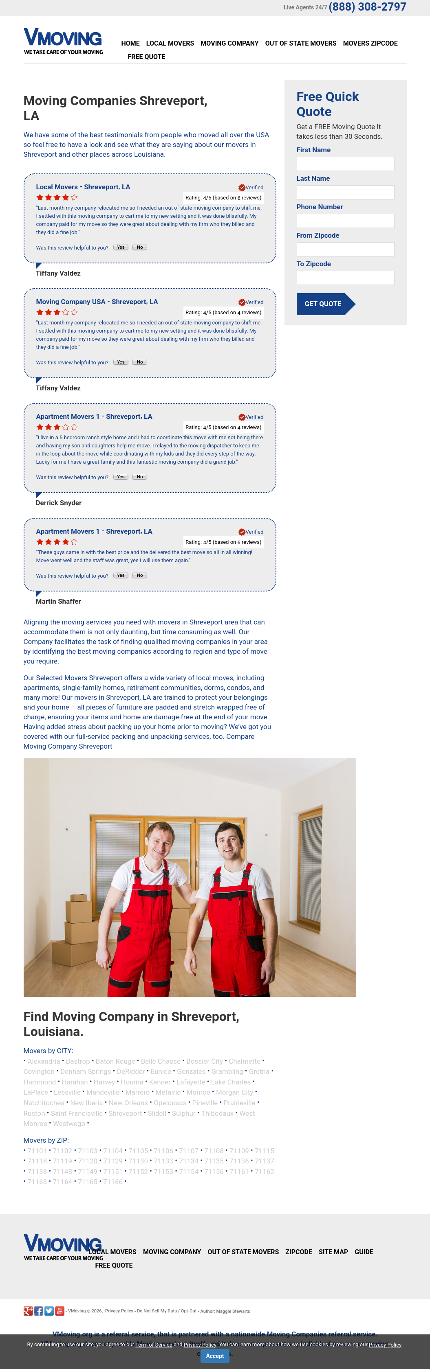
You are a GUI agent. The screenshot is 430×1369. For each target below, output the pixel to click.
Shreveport (125, 1113)
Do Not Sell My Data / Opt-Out (166, 1311)
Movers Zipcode (370, 43)
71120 (87, 1161)
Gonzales (191, 1071)
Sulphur (184, 1113)
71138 (37, 1171)
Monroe (198, 1092)
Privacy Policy (119, 1311)
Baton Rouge (115, 1061)
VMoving (77, 1311)
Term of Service (153, 1345)
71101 (37, 1150)
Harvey (104, 1082)
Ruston (34, 1113)
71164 (62, 1182)
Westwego (69, 1123)
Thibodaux (217, 1113)
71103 (87, 1150)
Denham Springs (85, 1071)
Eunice (161, 1071)
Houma (132, 1082)
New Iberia (86, 1103)
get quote (323, 304)
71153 (163, 1171)
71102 (62, 1150)
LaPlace (36, 1092)
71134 (188, 1161)
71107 (188, 1150)
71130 (138, 1161)
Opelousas (170, 1103)
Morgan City (234, 1092)
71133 (163, 1161)
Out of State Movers (301, 43)
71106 (163, 1150)
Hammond (40, 1082)
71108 (214, 1150)
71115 (264, 1150)
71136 (239, 1161)
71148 (62, 1171)
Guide (364, 1252)
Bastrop (78, 1061)
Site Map (333, 1252)
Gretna (259, 1071)
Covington (39, 1071)
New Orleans (128, 1103)
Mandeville (103, 1092)
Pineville (205, 1103)
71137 (264, 1161)
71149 (87, 1171)
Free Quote (146, 57)
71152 (138, 1171)
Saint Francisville (77, 1113)
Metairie (168, 1092)
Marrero (138, 1092)
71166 (113, 1182)
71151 (113, 1171)
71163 (37, 1182)
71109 (239, 1150)
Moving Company (229, 43)
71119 (62, 1161)
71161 (239, 1171)
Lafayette (190, 1082)
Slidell (157, 1113)
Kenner (160, 1082)
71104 (113, 1150)
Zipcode (298, 1252)
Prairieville (240, 1103)
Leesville (67, 1092)
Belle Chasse (161, 1061)
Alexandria (43, 1061)
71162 (264, 1171)
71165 (87, 1182)
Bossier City (204, 1061)
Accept (215, 1356)
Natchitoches (44, 1103)
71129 (113, 1161)
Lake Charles (231, 1082)
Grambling (227, 1071)
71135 (214, 1161)
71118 (37, 1161)
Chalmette (244, 1061)
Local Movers (170, 43)
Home (130, 43)
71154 (188, 1171)
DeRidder (131, 1071)
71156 (214, 1171)
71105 (138, 1150)
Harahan (75, 1082)
